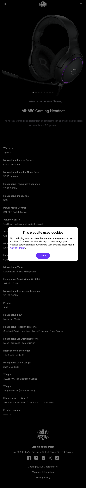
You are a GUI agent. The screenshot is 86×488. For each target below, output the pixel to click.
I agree (43, 255)
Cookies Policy (17, 247)
